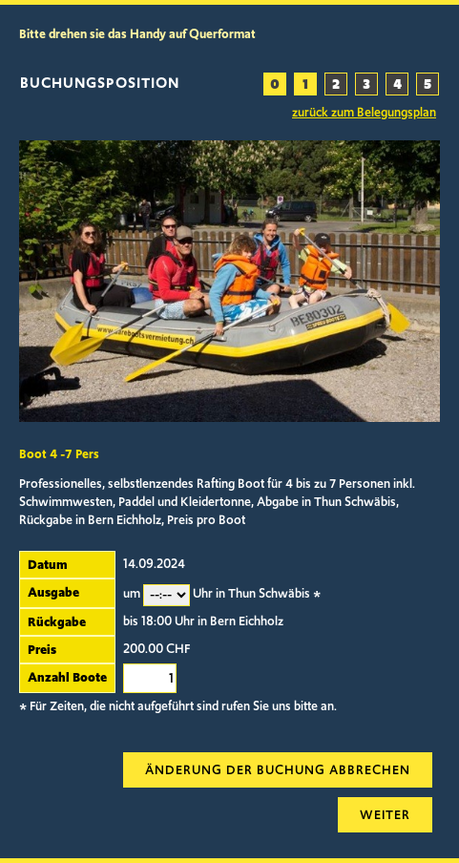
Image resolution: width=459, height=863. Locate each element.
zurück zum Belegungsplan (364, 112)
